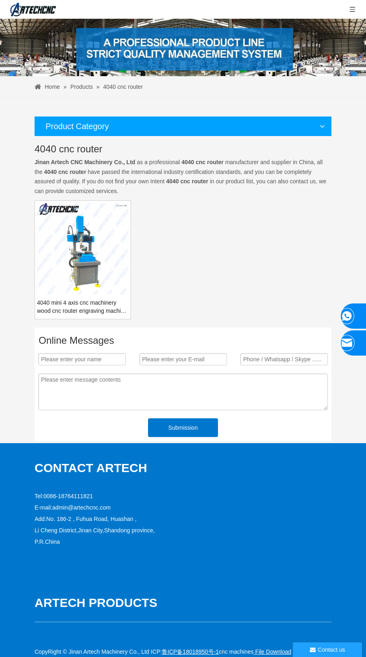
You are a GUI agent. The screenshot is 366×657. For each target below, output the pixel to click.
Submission (183, 427)
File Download (273, 651)
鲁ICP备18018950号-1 (190, 651)
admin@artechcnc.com (81, 507)
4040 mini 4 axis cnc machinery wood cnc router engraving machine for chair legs (82, 307)
